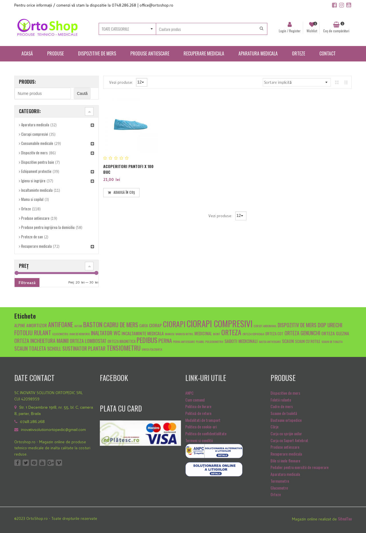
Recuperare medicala (36, 246)
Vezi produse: (121, 82)
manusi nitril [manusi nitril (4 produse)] (184, 334)
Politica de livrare (198, 406)
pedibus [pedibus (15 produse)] (147, 340)
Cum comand (195, 400)
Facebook (17, 463)
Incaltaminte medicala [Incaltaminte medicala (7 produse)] (143, 333)
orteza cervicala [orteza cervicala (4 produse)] (253, 334)
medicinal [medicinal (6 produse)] (203, 333)
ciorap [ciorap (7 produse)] (155, 325)
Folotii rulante (280, 400)
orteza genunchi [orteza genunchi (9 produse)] (302, 333)
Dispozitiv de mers (34, 152)
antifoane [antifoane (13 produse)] (60, 324)
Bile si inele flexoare (285, 461)
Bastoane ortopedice (286, 420)
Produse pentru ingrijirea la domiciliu (48, 227)
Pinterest (34, 463)
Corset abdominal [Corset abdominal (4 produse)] (265, 326)
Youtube (42, 463)
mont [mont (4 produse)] (216, 334)
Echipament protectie (36, 171)
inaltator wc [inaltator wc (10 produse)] (105, 333)
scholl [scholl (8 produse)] (54, 348)
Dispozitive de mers (285, 393)
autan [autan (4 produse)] (78, 326)
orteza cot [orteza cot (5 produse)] (274, 333)
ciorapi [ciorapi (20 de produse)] (174, 323)
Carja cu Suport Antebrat (289, 440)
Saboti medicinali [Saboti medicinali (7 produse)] (241, 341)
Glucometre (279, 488)
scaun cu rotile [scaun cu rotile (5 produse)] (307, 341)
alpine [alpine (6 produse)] (19, 325)
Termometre (279, 481)
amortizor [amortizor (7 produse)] (36, 325)
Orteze (26, 208)
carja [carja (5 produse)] (143, 325)
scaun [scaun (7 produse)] (288, 341)
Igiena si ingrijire (33, 180)
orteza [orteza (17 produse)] (231, 332)
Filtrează (27, 282)
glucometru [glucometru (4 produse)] (60, 334)
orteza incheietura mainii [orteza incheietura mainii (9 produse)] (41, 340)
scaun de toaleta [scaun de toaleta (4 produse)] (332, 341)
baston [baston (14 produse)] (92, 324)
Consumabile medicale (37, 143)
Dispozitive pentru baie (37, 162)
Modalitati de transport (202, 420)
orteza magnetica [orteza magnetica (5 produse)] (122, 341)
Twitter (26, 463)
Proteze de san (32, 236)
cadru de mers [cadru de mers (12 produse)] (121, 324)
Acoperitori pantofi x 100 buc (128, 169)
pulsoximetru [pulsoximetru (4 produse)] (214, 341)
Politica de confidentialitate (205, 433)
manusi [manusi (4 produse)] (169, 334)
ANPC (189, 393)
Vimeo (59, 463)
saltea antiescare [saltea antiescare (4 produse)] (270, 341)
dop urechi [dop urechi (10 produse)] (330, 325)
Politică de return (198, 413)
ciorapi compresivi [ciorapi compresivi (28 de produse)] (219, 323)
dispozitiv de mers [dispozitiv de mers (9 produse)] (297, 325)
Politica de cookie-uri (201, 427)
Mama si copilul (32, 199)
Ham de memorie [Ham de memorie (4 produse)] (79, 334)
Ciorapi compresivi (34, 134)
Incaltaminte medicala (37, 190)
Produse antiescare (35, 218)
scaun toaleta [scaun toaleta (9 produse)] (30, 348)
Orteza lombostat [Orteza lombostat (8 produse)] (88, 340)
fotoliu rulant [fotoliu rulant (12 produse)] (32, 332)
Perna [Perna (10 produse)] (165, 340)
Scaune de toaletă (283, 413)
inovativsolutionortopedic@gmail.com (53, 430)
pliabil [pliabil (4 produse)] (200, 341)
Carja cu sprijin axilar (286, 433)
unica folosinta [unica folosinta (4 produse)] (152, 349)
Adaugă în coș (124, 192)
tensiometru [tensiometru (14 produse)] (124, 347)
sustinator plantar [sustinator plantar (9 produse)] (84, 348)
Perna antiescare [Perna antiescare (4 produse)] (184, 341)
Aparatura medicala (35, 124)
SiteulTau (345, 519)
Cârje (274, 427)
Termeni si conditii (199, 440)
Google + (50, 463)
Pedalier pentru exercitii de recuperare (299, 467)
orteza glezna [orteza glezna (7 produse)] (335, 333)
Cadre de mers (281, 406)
